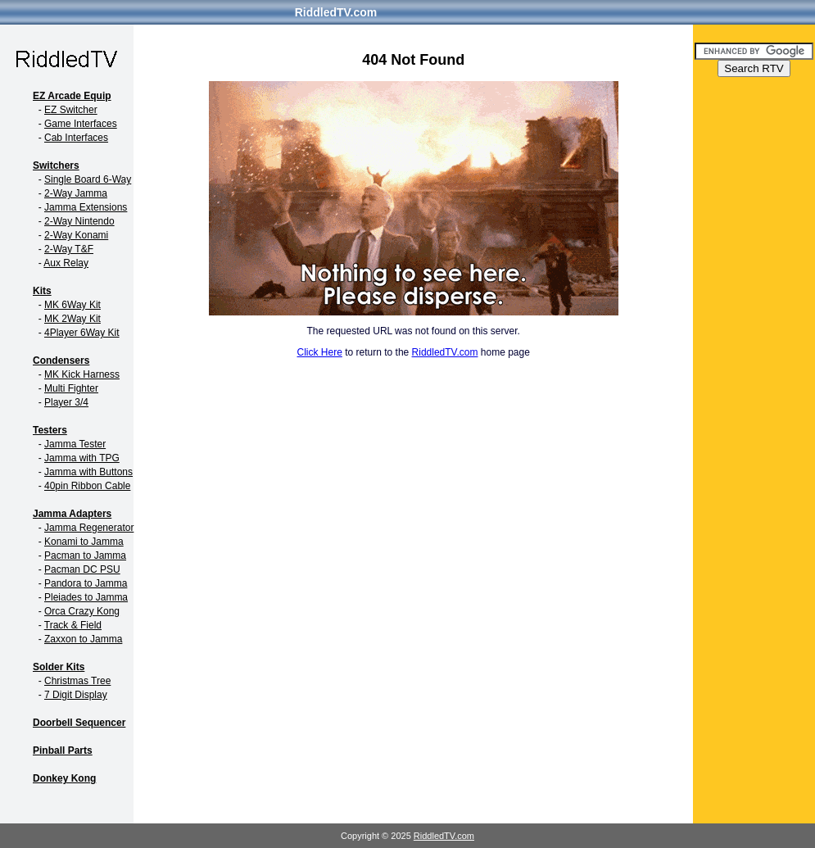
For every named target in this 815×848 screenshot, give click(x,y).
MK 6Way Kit (72, 305)
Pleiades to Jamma (86, 597)
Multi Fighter (71, 388)
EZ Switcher (70, 110)
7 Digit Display (75, 695)
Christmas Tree (77, 681)
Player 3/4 (66, 402)
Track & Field (73, 625)
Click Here (319, 352)
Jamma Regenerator (89, 527)
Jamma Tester (75, 444)
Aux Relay (65, 263)
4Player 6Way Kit (82, 332)
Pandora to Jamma (85, 583)
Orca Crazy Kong (82, 611)
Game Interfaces (80, 123)
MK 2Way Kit (72, 318)
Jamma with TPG (82, 458)
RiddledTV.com (336, 12)
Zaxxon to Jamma (83, 639)
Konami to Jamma (84, 541)
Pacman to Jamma (85, 555)
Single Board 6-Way (87, 179)
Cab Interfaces (76, 137)
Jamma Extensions (85, 207)
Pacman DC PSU (82, 569)
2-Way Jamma (75, 193)
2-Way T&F (68, 249)
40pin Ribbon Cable (87, 486)
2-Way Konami (76, 235)
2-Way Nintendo (79, 221)
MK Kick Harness (82, 374)
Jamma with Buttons (88, 472)
